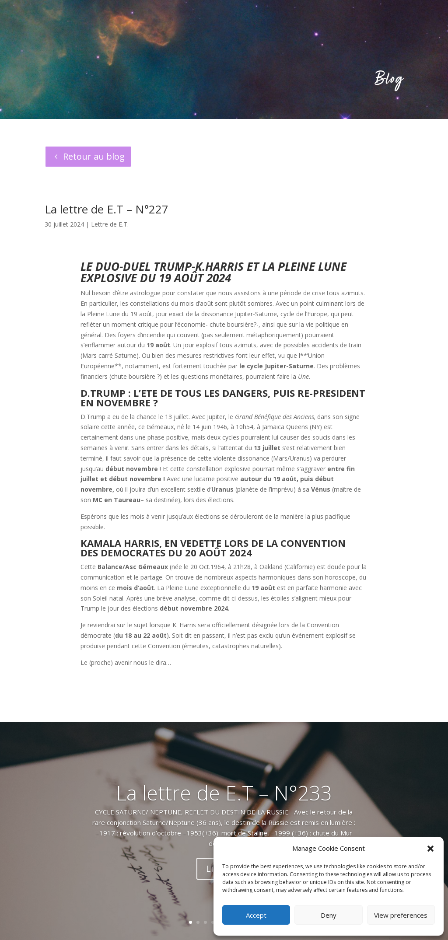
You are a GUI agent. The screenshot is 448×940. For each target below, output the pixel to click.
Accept (256, 915)
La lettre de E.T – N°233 (224, 792)
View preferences (400, 915)
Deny (328, 915)
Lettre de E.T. (110, 224)
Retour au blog (94, 156)
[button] (430, 848)
